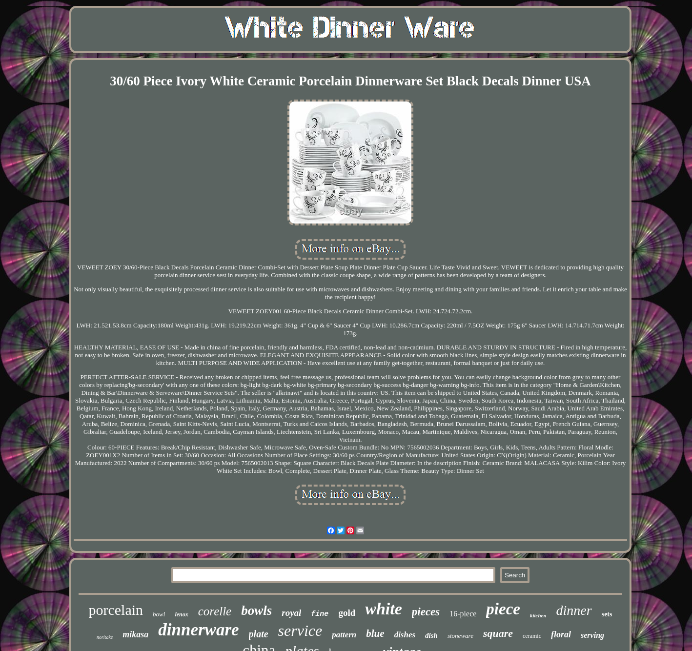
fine (319, 614)
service (300, 630)
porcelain (115, 610)
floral (561, 634)
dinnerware (198, 629)
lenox (181, 614)
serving (592, 635)
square (498, 633)
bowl (159, 614)
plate (258, 634)
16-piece (462, 614)
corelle (214, 611)
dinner (574, 610)
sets (607, 614)
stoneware (460, 635)
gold (346, 613)
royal (291, 613)
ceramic (532, 635)
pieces (426, 612)
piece (503, 609)
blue (375, 633)
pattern (344, 634)
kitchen (538, 615)
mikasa (135, 634)
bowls (256, 610)
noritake (105, 637)
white (383, 609)
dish (431, 635)
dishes (404, 634)
